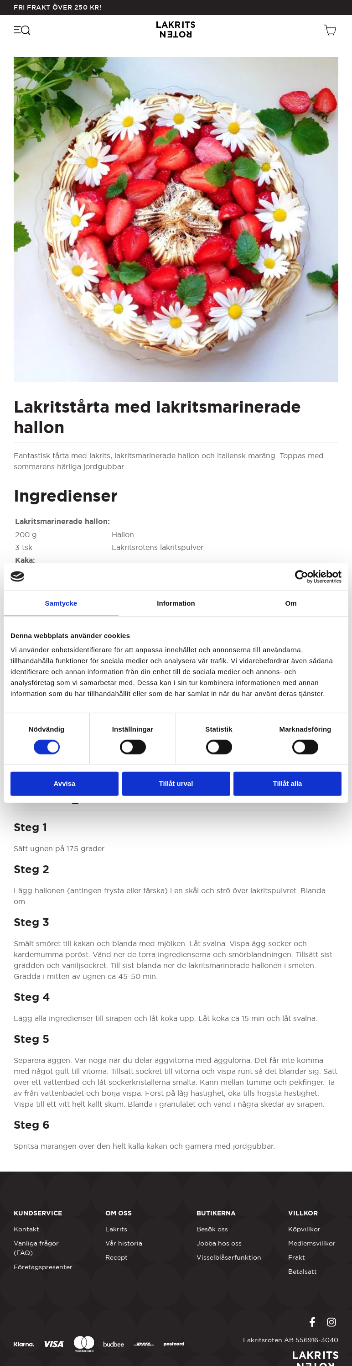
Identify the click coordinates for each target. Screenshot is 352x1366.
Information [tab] (176, 603)
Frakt (296, 1257)
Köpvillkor (304, 1229)
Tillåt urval (176, 783)
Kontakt (26, 1229)
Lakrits (116, 1229)
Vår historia (123, 1243)
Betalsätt (302, 1271)
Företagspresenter (43, 1267)
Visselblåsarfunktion (229, 1257)
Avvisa (65, 783)
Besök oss (212, 1229)
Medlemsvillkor (312, 1243)
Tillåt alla (287, 783)
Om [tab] (290, 603)
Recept (116, 1257)
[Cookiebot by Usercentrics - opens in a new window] (302, 576)
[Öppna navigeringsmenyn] (22, 29)
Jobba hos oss (219, 1243)
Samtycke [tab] (61, 603)
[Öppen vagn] (331, 29)
